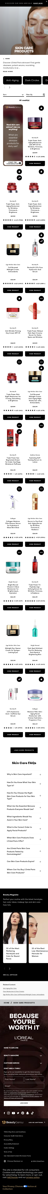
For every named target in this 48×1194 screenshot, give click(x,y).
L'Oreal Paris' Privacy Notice (30, 1096)
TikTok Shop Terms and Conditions (15, 1132)
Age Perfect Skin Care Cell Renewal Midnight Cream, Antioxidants (23, 994)
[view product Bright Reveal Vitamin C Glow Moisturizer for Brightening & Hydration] (13, 607)
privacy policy (33, 1177)
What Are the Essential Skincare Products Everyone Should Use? (21, 807)
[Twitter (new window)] (18, 1113)
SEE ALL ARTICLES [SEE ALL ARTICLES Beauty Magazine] (10, 975)
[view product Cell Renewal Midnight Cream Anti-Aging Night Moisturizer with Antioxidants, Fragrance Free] (35, 417)
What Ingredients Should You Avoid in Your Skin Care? (19, 818)
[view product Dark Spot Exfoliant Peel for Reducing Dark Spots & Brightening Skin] (35, 671)
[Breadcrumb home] (6, 1003)
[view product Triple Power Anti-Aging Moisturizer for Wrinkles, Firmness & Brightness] (13, 227)
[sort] (13, 95)
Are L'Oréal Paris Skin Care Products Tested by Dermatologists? (18, 851)
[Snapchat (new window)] (27, 1113)
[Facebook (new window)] (4, 1113)
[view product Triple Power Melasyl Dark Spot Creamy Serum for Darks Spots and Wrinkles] (35, 353)
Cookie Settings (9, 1148)
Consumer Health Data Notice (13, 1136)
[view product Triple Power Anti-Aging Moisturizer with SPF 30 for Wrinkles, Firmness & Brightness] (35, 163)
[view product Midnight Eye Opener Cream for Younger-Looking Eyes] (13, 671)
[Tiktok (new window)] (32, 1113)
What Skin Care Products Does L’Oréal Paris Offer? (20, 839)
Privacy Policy (8, 1140)
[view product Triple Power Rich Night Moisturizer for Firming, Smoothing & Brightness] (13, 417)
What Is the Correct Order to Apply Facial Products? (19, 828)
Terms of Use (8, 1152)
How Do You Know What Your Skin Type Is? (21, 784)
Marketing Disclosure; (27, 1094)
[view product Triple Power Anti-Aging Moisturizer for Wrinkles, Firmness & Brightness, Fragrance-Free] (35, 227)
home (6, 58)
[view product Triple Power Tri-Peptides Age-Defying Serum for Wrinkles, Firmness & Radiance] (35, 607)
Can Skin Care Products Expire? (21, 861)
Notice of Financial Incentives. (13, 1098)
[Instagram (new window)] (8, 1113)
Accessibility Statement (11, 1144)
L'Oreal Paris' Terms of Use (18, 1092)
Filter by (29, 95)
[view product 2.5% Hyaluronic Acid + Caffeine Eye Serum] (13, 734)
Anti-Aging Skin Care (10, 988)
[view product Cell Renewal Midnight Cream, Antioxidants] (13, 290)
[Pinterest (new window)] (22, 1113)
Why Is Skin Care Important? (19, 774)
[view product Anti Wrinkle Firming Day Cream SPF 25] (13, 353)
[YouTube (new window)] (13, 1113)
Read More (8, 71)
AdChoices (12, 1177)
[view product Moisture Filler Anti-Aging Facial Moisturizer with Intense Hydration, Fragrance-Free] (35, 734)
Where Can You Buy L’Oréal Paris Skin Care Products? (21, 871)
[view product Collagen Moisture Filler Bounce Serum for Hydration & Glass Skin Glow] (13, 544)
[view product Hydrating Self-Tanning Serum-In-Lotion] (35, 480)
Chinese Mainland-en (13, 1161)
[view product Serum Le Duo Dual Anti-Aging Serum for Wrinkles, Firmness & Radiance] (35, 544)
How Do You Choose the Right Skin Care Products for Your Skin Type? (21, 796)
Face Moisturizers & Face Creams (13, 991)
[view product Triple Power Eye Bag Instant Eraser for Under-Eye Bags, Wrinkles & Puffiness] (13, 480)
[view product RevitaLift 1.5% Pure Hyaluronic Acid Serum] (35, 290)
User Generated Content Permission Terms (17, 1156)
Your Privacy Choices (15, 1186)
